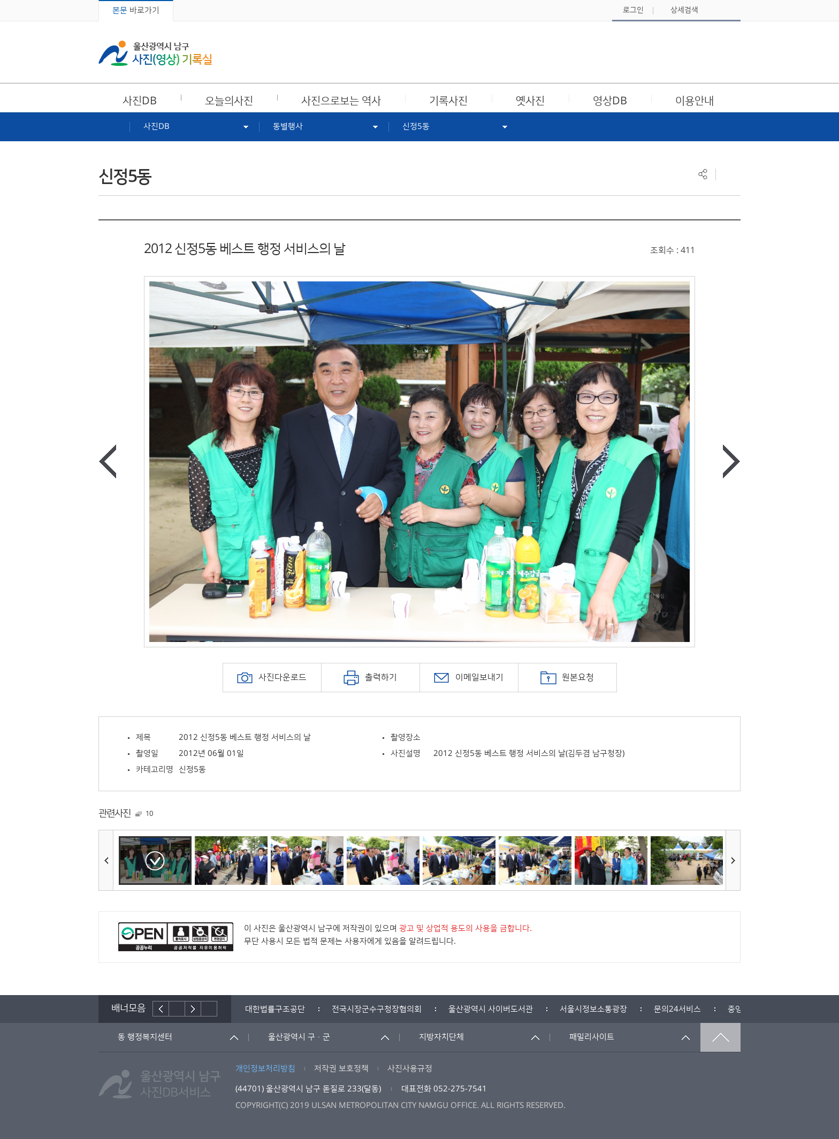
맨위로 (720, 1037)
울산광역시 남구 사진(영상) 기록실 (155, 53)
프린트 (728, 174)
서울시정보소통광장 (593, 1009)
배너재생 (177, 1008)
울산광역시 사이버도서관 (490, 1009)
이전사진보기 (107, 461)
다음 (193, 1008)
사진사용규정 (409, 1068)
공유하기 (702, 174)
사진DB (156, 126)
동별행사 (288, 126)
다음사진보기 (731, 461)
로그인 (633, 10)
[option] (419, 461)
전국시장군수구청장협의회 (377, 1009)
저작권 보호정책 (341, 1068)
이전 (160, 1008)
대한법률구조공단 (275, 1009)
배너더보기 (209, 1008)
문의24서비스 (677, 1009)
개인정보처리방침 (265, 1068)
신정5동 (416, 126)
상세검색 (684, 10)
